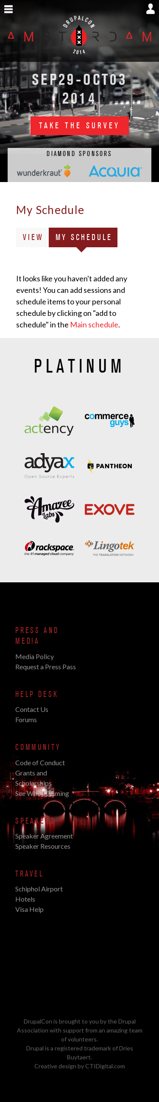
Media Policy (34, 656)
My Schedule (86, 239)
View (33, 237)
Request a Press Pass (45, 666)
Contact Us (31, 709)
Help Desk (36, 694)
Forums (26, 719)
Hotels (25, 899)
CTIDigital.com (105, 1066)
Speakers (35, 821)
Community (38, 747)
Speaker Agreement (44, 836)
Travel (29, 874)
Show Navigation (8, 9)
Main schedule (94, 324)
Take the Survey (79, 126)
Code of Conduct (40, 762)
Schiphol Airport (39, 889)
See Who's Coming (42, 793)
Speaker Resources (42, 846)
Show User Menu (150, 8)
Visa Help (29, 909)
